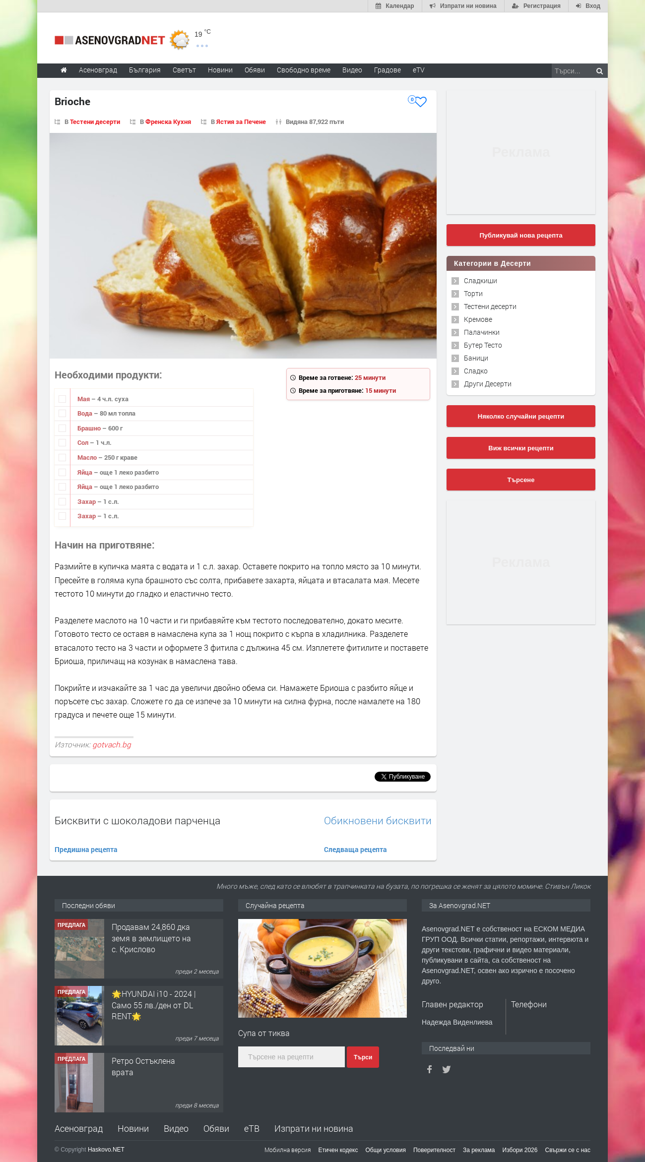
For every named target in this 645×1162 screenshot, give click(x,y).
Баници (476, 358)
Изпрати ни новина (313, 1128)
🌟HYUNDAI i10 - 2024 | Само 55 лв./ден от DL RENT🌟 (154, 1004)
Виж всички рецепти (520, 448)
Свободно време (303, 69)
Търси (363, 1057)
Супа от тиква (264, 1033)
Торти (473, 293)
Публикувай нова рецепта (520, 235)
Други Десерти (488, 383)
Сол (83, 442)
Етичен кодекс (338, 1150)
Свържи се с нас (567, 1150)
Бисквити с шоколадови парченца (137, 820)
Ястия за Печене (241, 121)
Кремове (478, 319)
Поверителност (434, 1150)
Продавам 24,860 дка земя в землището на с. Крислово (151, 937)
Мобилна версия (287, 1150)
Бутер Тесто (483, 345)
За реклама (479, 1150)
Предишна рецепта (86, 849)
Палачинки (482, 332)
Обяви (216, 1128)
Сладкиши (480, 280)
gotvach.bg (111, 744)
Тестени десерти (95, 121)
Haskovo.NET (106, 1149)
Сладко (476, 370)
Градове (387, 69)
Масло (87, 457)
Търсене (521, 480)
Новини (220, 69)
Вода (85, 413)
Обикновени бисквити (378, 820)
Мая (84, 398)
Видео (176, 1128)
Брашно (89, 428)
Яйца (85, 472)
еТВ (251, 1128)
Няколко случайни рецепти (521, 416)
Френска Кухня (168, 121)
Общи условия (386, 1150)
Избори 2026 (520, 1150)
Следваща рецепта (355, 849)
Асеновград (79, 1128)
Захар (87, 501)
